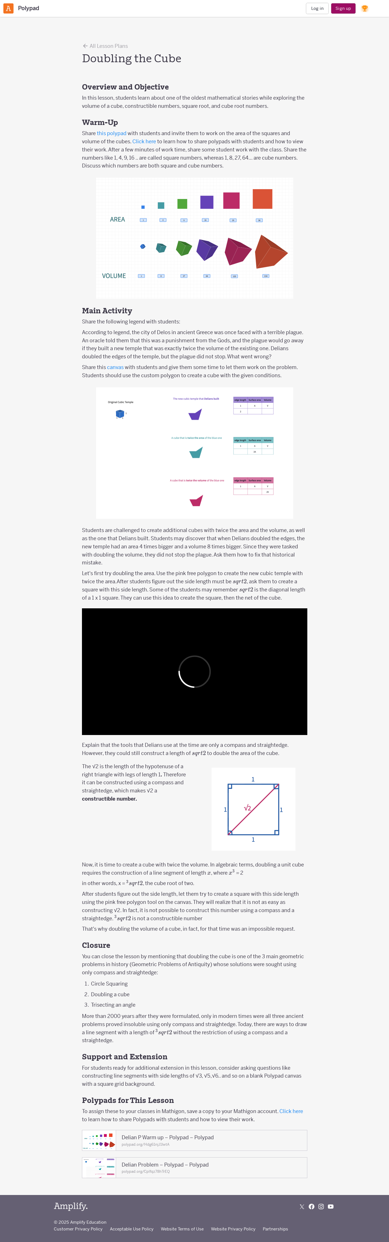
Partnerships (275, 1229)
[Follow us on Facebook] (311, 1206)
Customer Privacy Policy (78, 1229)
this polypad (111, 133)
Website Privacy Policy (233, 1229)
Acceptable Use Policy (132, 1229)
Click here (144, 141)
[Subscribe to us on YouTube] (330, 1206)
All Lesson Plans (105, 46)
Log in (317, 8)
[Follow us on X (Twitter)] (302, 1206)
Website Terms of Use (182, 1229)
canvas (115, 367)
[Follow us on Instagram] (321, 1206)
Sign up (343, 8)
